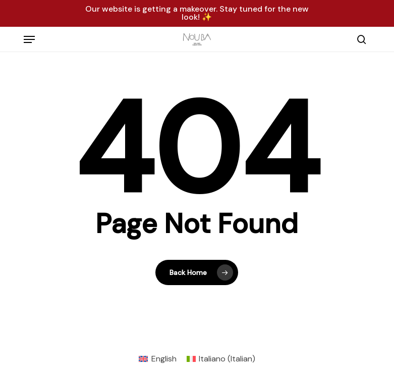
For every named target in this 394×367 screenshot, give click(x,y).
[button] (29, 39)
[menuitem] (157, 359)
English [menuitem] (164, 358)
